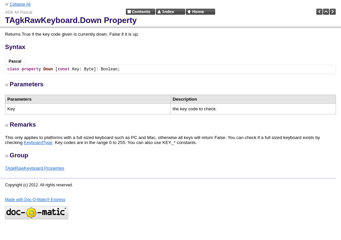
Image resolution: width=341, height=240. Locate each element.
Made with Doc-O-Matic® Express (35, 199)
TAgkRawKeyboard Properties (34, 168)
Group (16, 155)
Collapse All (20, 4)
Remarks (20, 124)
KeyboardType (38, 142)
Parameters (24, 84)
